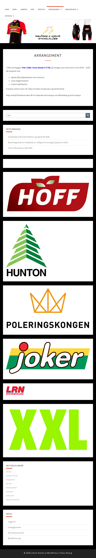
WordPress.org (14, 538)
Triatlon (41, 9)
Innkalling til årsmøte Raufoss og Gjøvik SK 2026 (29, 137)
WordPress (52, 553)
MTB (32, 9)
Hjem (7, 9)
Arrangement (54, 9)
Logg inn (12, 521)
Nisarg (69, 553)
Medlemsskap (70, 9)
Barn (15, 9)
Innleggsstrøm (14, 527)
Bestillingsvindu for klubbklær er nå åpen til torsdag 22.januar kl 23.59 (38, 142)
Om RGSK (8, 16)
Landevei (23, 9)
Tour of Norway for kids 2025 (20, 148)
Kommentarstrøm (16, 533)
